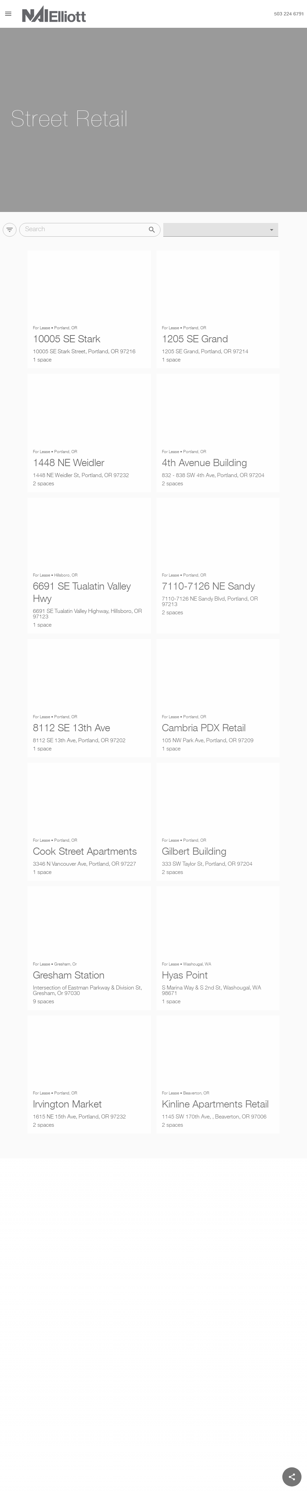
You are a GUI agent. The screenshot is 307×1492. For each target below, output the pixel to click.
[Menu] (8, 13)
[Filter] (9, 228)
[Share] (292, 1477)
